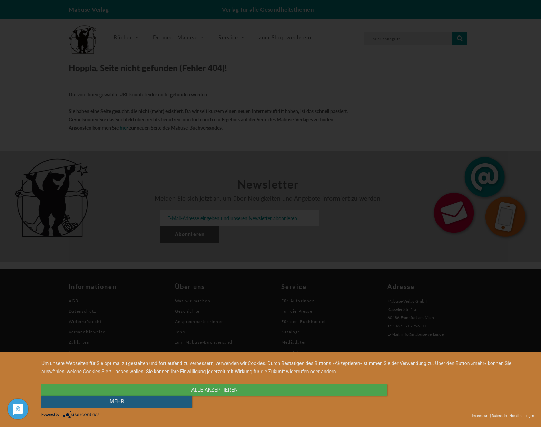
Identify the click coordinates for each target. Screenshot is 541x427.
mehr (460, 402)
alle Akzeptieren (214, 402)
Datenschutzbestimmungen (513, 416)
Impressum (480, 416)
